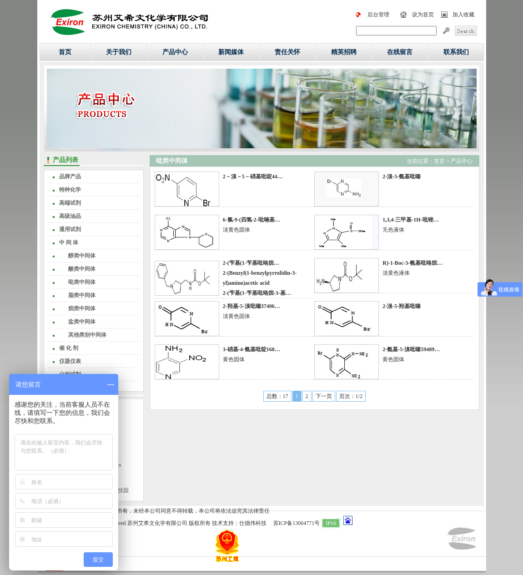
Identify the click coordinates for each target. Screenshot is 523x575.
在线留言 (399, 52)
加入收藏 (463, 14)
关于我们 (118, 52)
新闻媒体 (231, 52)
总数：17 (277, 396)
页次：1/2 (350, 396)
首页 (65, 52)
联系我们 (456, 52)
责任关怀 (287, 52)
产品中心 (175, 52)
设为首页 (423, 14)
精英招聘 (344, 52)
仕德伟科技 (253, 523)
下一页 (324, 396)
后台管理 (378, 14)
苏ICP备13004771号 (296, 523)
